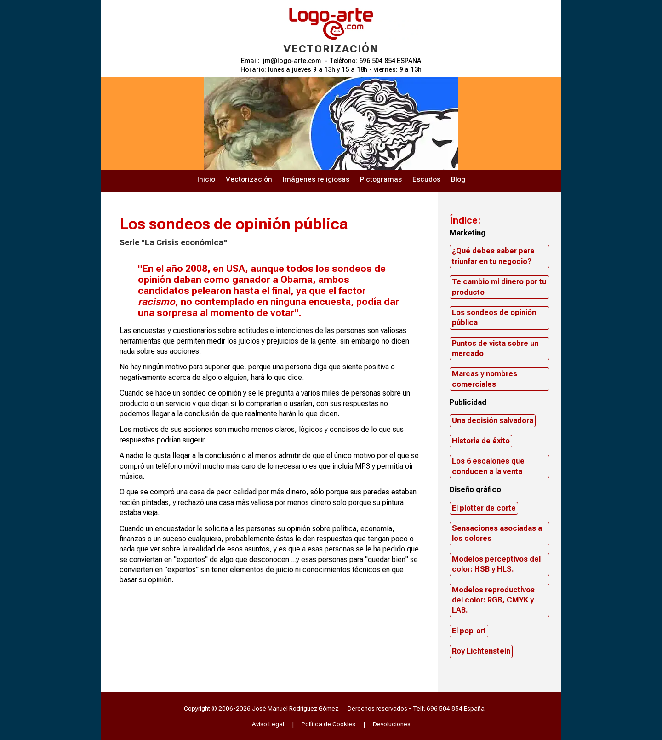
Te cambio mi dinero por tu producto (499, 286)
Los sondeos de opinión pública (494, 317)
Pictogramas (381, 179)
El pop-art (469, 630)
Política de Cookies (328, 724)
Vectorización (249, 179)
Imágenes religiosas (316, 179)
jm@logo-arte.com (292, 61)
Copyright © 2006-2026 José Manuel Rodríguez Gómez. (262, 708)
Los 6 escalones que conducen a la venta (488, 466)
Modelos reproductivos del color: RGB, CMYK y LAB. (493, 600)
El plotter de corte (484, 508)
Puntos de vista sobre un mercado (495, 348)
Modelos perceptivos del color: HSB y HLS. (496, 564)
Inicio (206, 179)
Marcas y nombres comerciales (484, 378)
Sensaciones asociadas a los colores (497, 533)
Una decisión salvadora (492, 420)
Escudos (426, 179)
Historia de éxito (481, 440)
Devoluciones (392, 724)
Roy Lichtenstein (481, 651)
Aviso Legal (268, 724)
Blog (458, 179)
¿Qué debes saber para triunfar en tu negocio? (493, 256)
